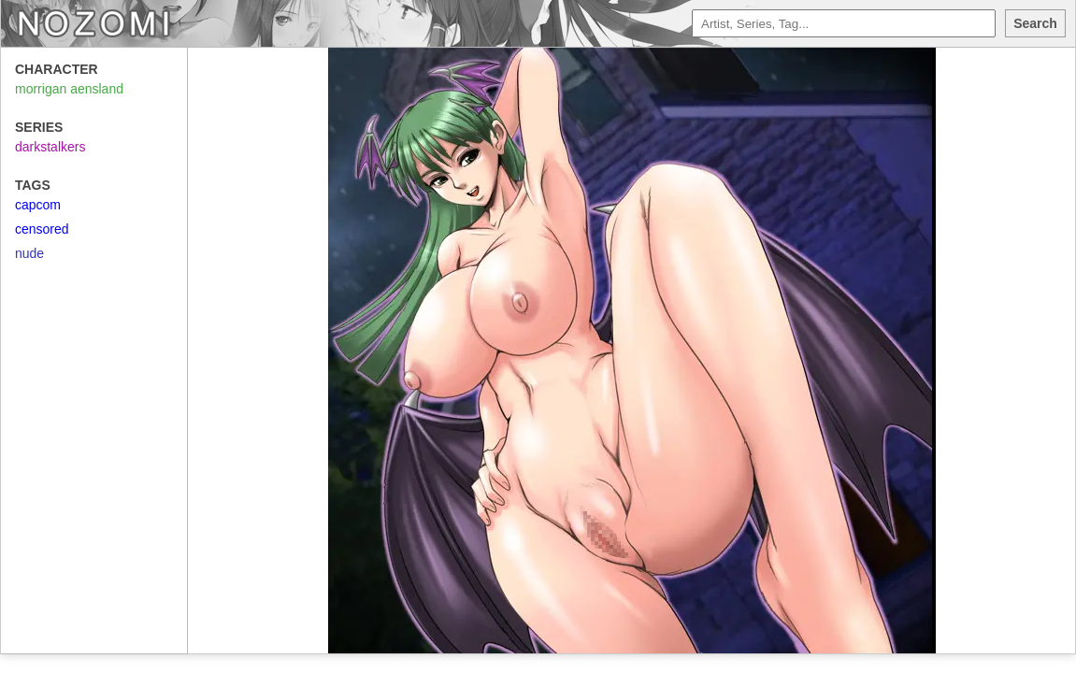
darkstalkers (50, 146)
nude (29, 253)
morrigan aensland (69, 88)
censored (42, 229)
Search (1035, 23)
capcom (38, 204)
